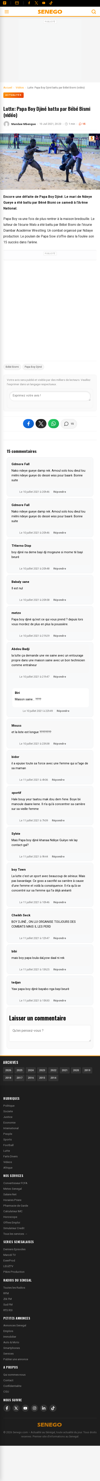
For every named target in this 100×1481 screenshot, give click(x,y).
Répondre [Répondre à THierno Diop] (59, 568)
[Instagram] (34, 1408)
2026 (8, 1070)
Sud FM (8, 1304)
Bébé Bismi (12, 366)
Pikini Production (13, 1271)
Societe (8, 1111)
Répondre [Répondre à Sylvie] (58, 856)
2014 (53, 1077)
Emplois (8, 1331)
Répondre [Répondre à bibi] (59, 969)
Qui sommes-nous (14, 1374)
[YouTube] (43, 3)
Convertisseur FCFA (15, 1183)
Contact (8, 1380)
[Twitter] (36, 3)
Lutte (6, 1150)
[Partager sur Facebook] (28, 423)
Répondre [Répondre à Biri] (63, 710)
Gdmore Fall (20, 464)
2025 (19, 1070)
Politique (8, 1105)
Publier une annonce (15, 1359)
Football (8, 1145)
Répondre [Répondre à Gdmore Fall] (59, 491)
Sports (7, 1139)
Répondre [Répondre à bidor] (58, 779)
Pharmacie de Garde (15, 1205)
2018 (8, 1077)
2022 (53, 1070)
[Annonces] (5, 3)
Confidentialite (12, 1386)
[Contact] (17, 3)
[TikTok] (52, 1408)
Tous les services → (15, 1233)
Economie (9, 1122)
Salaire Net (10, 1194)
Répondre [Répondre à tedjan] (59, 1000)
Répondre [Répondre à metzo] (59, 635)
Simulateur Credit (13, 1228)
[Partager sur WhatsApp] (53, 423)
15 (82, 123)
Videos (7, 1162)
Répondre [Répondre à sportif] (58, 820)
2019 (87, 1070)
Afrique (7, 1167)
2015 (42, 1077)
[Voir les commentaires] (69, 424)
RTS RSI (8, 1310)
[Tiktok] (51, 3)
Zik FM (7, 1298)
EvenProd (9, 1260)
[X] (16, 1408)
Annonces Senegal (14, 1325)
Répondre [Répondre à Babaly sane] (59, 599)
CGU (6, 1391)
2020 (76, 1070)
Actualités (13, 95)
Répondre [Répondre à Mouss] (59, 743)
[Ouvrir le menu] (7, 11)
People (7, 1133)
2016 (31, 1077)
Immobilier (9, 1336)
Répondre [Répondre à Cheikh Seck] (59, 938)
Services (8, 1353)
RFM (6, 1293)
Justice (7, 1117)
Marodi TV (9, 1254)
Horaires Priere (12, 1200)
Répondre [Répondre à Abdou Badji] (59, 676)
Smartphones (11, 1348)
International (11, 1128)
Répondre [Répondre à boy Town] (59, 902)
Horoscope (10, 1216)
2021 (65, 1070)
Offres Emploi (11, 1222)
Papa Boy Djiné (33, 366)
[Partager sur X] (41, 423)
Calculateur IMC (13, 1211)
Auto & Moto (11, 1342)
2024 (31, 1070)
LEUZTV (8, 1266)
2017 (19, 1077)
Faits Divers (10, 1156)
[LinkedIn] (43, 1408)
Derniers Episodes (14, 1249)
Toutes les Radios (14, 1287)
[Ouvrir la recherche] (93, 11)
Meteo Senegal (12, 1188)
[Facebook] (29, 3)
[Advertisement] (50, 51)
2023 (42, 1070)
